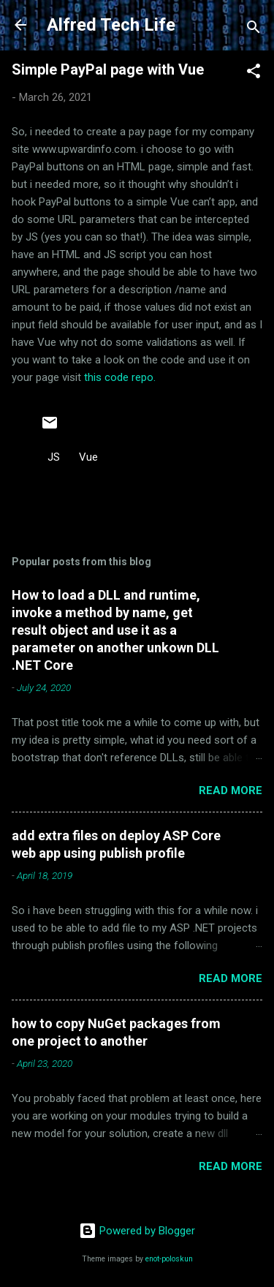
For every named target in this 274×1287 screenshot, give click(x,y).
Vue (88, 457)
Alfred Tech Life (111, 25)
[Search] (253, 29)
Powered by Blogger (137, 1230)
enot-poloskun (169, 1259)
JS (53, 457)
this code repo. (120, 377)
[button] (253, 73)
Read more (230, 790)
